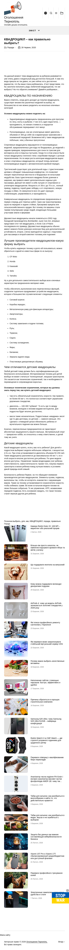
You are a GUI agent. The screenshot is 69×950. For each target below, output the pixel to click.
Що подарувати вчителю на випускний (47, 565)
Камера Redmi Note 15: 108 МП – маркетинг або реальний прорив (45, 527)
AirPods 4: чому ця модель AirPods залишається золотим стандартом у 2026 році (47, 605)
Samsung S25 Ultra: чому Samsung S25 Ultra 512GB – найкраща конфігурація (46, 721)
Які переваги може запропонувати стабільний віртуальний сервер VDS (47, 643)
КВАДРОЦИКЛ (36, 521)
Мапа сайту (5, 935)
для (23, 521)
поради (47, 521)
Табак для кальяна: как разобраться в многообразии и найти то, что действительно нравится (47, 798)
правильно (56, 521)
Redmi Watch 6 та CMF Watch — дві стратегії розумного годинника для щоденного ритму (46, 740)
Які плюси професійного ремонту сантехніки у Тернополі (45, 623)
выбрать (16, 521)
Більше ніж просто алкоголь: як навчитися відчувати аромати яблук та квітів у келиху (48, 547)
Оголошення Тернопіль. (36, 942)
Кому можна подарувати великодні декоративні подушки (46, 585)
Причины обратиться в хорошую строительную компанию (45, 700)
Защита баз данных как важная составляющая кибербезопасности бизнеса (46, 836)
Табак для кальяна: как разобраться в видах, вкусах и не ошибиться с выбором (47, 817)
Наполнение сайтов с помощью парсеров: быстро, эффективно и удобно (45, 682)
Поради (10, 47)
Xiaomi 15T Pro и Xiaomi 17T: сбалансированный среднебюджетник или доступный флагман (47, 856)
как (27, 521)
